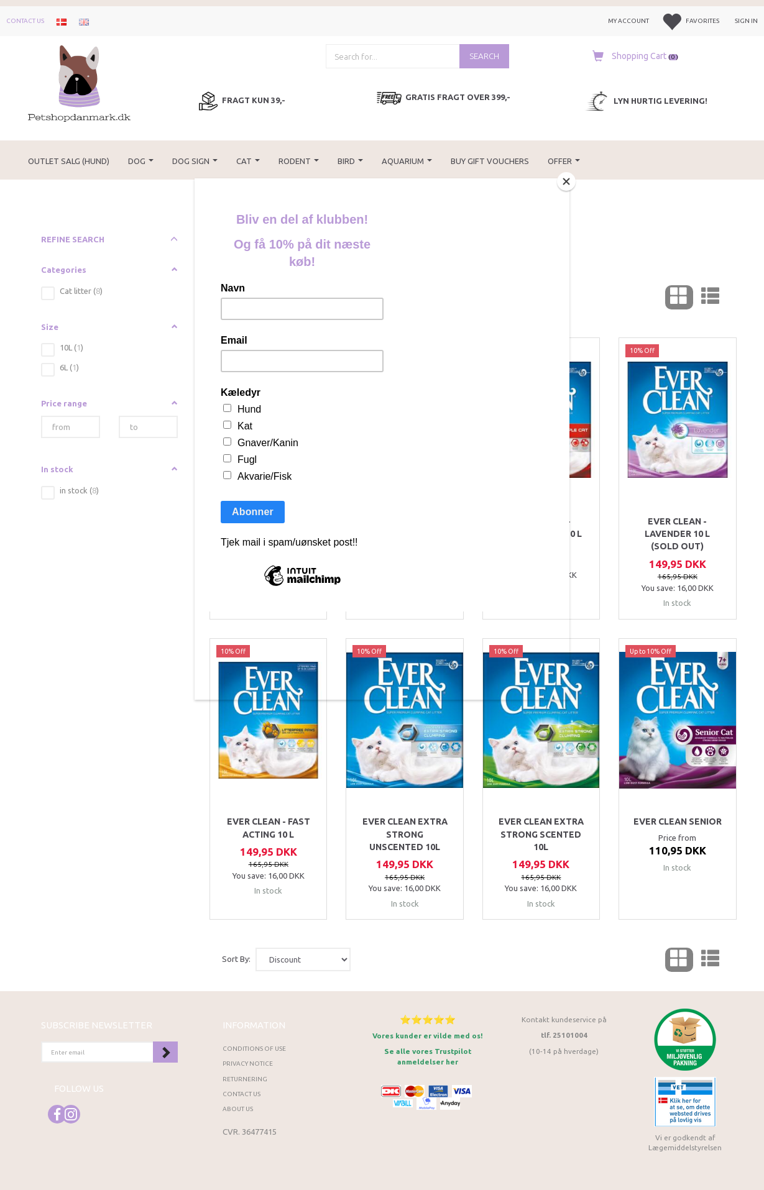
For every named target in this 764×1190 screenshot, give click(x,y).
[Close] (566, 181)
